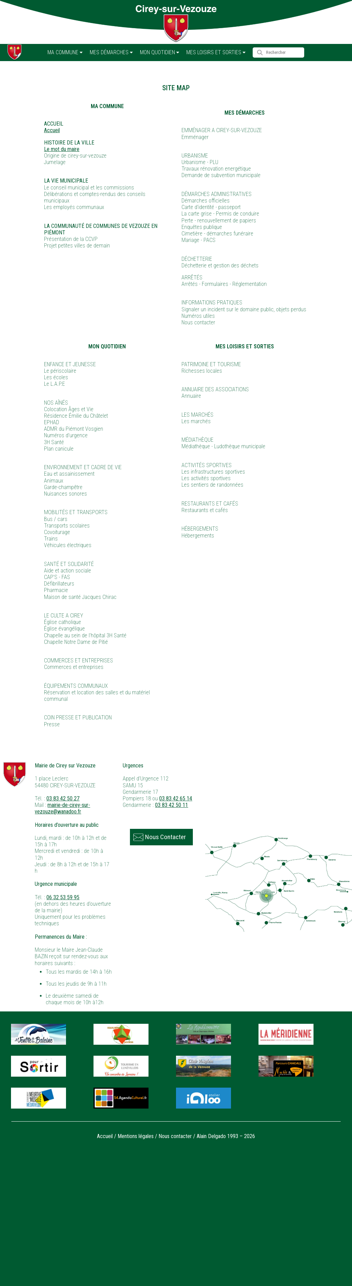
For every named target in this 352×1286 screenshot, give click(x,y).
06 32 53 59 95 (62, 897)
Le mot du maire (61, 149)
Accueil (52, 130)
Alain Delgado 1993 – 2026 (226, 1136)
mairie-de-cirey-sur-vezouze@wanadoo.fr (62, 808)
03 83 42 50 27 (62, 798)
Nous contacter (175, 1136)
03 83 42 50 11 (171, 805)
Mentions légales (136, 1136)
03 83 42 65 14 (175, 798)
